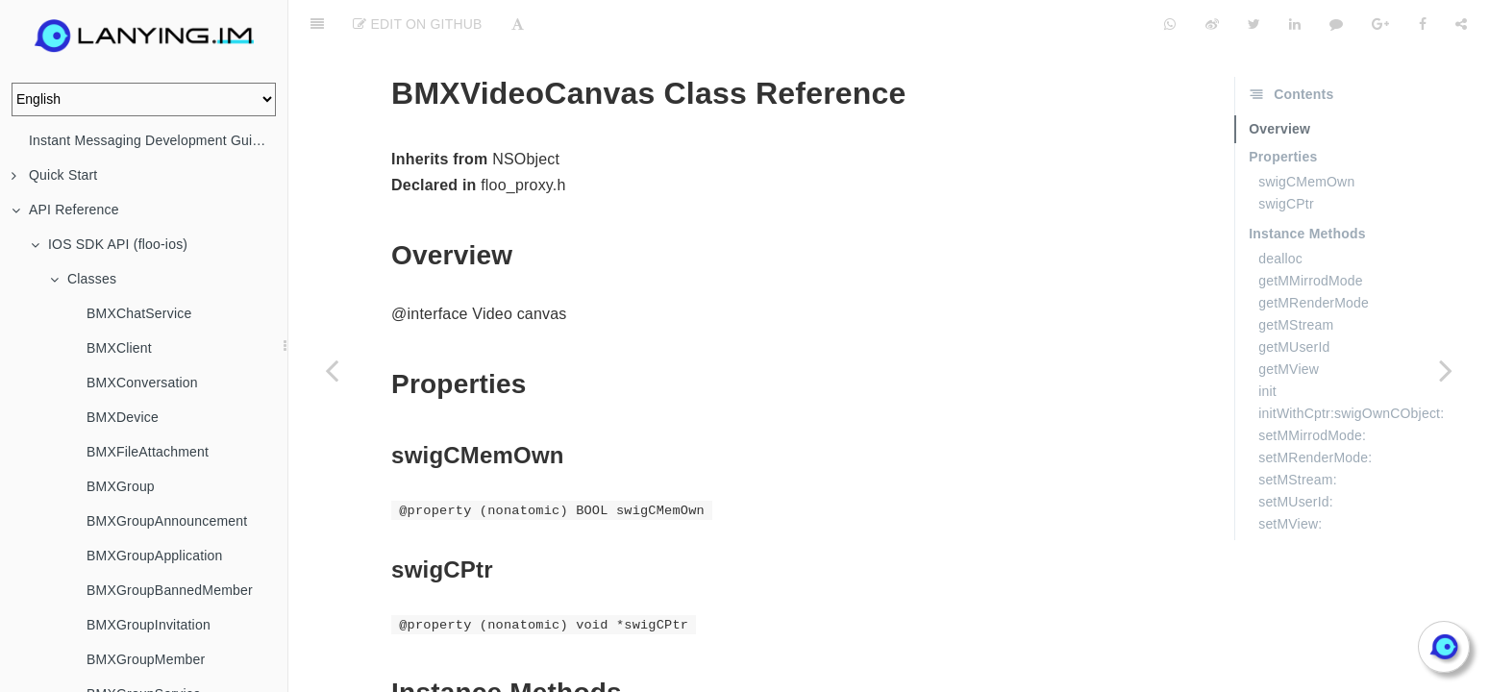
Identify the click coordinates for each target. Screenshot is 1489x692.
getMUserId (1293, 299)
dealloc (1280, 210)
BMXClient (119, 348)
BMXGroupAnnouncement (167, 521)
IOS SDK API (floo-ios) (109, 244)
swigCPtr (1286, 155)
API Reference (65, 209)
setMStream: (1297, 431)
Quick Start (54, 175)
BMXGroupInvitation (149, 624)
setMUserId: (1295, 453)
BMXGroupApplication (155, 555)
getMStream (1295, 276)
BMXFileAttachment (148, 451)
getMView (1288, 321)
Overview (1279, 80)
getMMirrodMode (1310, 232)
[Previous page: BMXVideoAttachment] (331, 370)
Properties (1283, 108)
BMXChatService (139, 313)
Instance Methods (1307, 185)
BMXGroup (121, 486)
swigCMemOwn (1306, 133)
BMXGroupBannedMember (170, 590)
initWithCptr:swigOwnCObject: (1351, 365)
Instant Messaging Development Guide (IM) (158, 140)
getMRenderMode (1313, 254)
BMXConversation (142, 382)
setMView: (1290, 475)
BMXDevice (123, 417)
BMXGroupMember (146, 659)
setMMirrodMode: (1312, 387)
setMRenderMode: (1315, 409)
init (1267, 343)
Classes (83, 278)
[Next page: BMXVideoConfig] (1445, 370)
